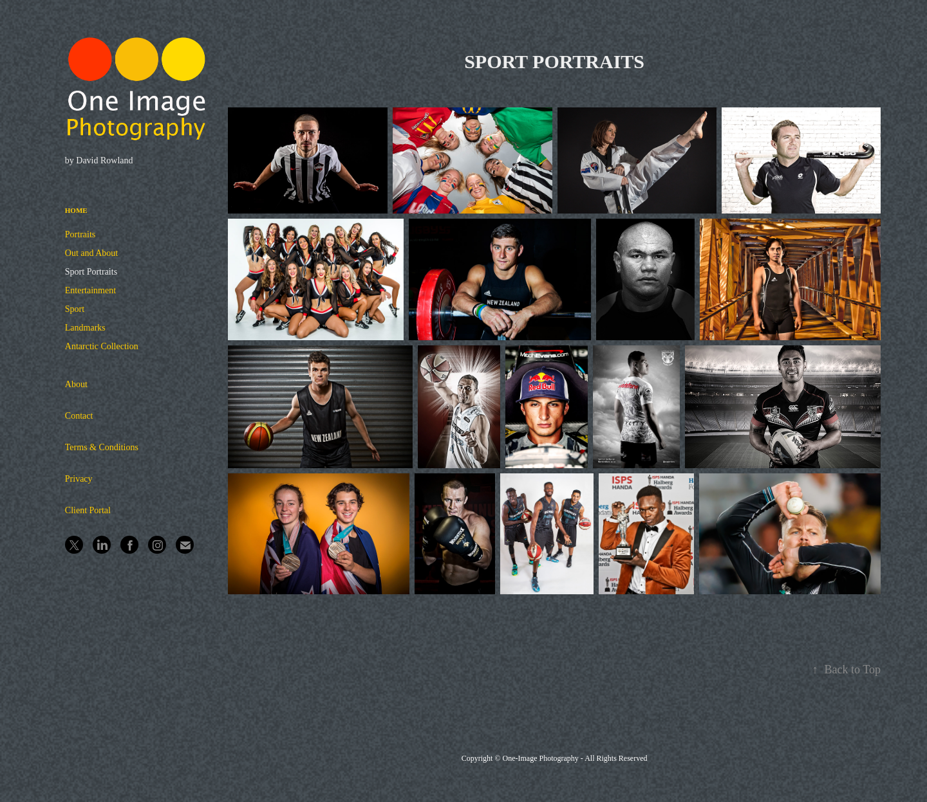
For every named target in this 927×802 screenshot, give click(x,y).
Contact (79, 416)
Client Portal (88, 510)
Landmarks (85, 328)
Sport (74, 309)
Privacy (79, 479)
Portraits (80, 234)
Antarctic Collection (101, 346)
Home (76, 210)
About (76, 384)
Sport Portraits (91, 272)
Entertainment (90, 290)
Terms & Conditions (101, 447)
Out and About (91, 253)
